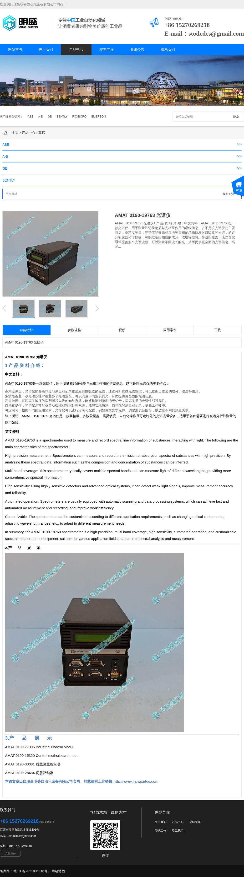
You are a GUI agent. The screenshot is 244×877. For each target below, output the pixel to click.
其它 (41, 133)
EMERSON (98, 116)
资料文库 (107, 49)
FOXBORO (79, 116)
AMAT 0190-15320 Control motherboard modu (41, 755)
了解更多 (10, 853)
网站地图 (58, 871)
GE (50, 116)
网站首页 (15, 49)
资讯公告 (137, 49)
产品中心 (76, 49)
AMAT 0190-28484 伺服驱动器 (29, 773)
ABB (30, 116)
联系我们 (168, 49)
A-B (40, 116)
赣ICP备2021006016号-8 (32, 871)
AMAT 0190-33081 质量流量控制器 (33, 764)
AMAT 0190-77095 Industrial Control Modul (39, 747)
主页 (15, 133)
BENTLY (61, 116)
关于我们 (46, 49)
